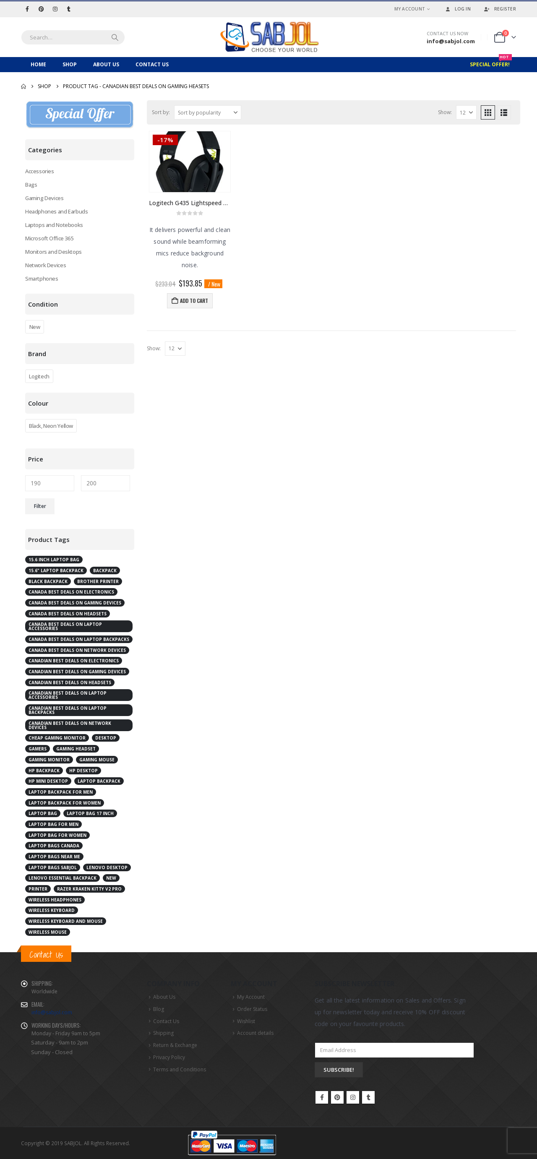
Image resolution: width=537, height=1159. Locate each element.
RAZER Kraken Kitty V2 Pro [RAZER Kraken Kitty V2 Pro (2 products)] (89, 889)
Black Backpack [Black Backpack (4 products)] (48, 581)
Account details (255, 1033)
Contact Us (152, 64)
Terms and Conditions (179, 1069)
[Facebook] (27, 9)
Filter (40, 506)
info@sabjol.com (51, 1012)
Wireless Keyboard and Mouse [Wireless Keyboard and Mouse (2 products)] (66, 921)
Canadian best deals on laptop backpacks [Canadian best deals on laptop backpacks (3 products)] (68, 710)
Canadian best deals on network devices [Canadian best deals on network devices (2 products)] (70, 725)
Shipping (163, 1033)
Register (499, 9)
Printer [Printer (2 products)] (38, 889)
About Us (106, 64)
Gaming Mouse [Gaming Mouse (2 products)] (97, 760)
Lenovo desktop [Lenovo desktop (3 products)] (107, 867)
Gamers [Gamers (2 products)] (38, 749)
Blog (158, 1009)
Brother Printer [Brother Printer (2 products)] (98, 581)
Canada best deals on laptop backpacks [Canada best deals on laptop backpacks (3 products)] (79, 639)
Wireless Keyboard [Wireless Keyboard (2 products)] (52, 910)
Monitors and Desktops (53, 251)
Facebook (321, 1097)
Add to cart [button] (194, 300)
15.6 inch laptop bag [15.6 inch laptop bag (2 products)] (54, 560)
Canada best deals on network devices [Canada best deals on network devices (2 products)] (77, 650)
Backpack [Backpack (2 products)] (105, 570)
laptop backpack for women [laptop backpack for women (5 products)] (65, 803)
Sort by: (161, 112)
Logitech (39, 376)
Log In (457, 9)
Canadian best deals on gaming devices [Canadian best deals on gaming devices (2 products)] (77, 672)
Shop (70, 64)
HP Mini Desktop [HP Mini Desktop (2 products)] (48, 781)
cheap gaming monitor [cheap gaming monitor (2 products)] (57, 738)
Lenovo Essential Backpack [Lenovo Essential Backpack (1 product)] (62, 878)
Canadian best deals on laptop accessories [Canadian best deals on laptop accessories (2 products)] (68, 695)
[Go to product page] (189, 161)
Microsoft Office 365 (49, 238)
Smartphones (41, 278)
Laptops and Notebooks (54, 225)
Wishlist (246, 1021)
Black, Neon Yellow (51, 426)
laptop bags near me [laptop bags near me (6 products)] (54, 856)
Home (38, 64)
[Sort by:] (207, 112)
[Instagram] (55, 9)
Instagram (353, 1097)
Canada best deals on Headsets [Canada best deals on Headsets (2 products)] (68, 614)
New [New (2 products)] (111, 878)
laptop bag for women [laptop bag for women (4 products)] (57, 835)
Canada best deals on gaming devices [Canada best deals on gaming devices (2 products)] (75, 603)
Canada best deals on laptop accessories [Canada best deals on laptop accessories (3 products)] (65, 626)
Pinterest (337, 1097)
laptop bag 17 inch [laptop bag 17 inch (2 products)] (90, 813)
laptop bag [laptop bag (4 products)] (43, 813)
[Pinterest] (41, 9)
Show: (445, 112)
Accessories (39, 171)
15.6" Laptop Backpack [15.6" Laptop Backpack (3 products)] (56, 570)
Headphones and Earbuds (56, 211)
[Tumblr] (69, 9)
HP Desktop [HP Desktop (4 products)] (83, 771)
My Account (409, 9)
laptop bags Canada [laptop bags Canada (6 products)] (54, 846)
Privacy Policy (169, 1057)
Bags (31, 184)
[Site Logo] (268, 37)
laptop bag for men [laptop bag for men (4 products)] (53, 824)
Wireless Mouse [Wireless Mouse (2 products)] (48, 932)
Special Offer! (491, 62)
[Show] (466, 112)
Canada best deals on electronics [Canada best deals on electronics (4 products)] (71, 592)
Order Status (252, 1009)
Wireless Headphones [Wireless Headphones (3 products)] (55, 900)
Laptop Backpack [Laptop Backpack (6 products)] (99, 781)
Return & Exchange (175, 1045)
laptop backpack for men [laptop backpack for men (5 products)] (61, 792)
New (34, 327)
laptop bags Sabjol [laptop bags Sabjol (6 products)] (53, 867)
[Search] (115, 37)
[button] (488, 112)
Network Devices (45, 265)
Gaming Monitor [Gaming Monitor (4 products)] (49, 760)
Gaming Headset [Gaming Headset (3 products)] (76, 749)
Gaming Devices (44, 198)
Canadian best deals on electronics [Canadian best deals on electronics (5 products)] (74, 661)
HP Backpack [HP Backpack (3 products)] (44, 771)
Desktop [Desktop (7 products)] (105, 738)
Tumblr (368, 1097)
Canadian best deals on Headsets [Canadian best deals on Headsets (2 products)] (70, 682)
